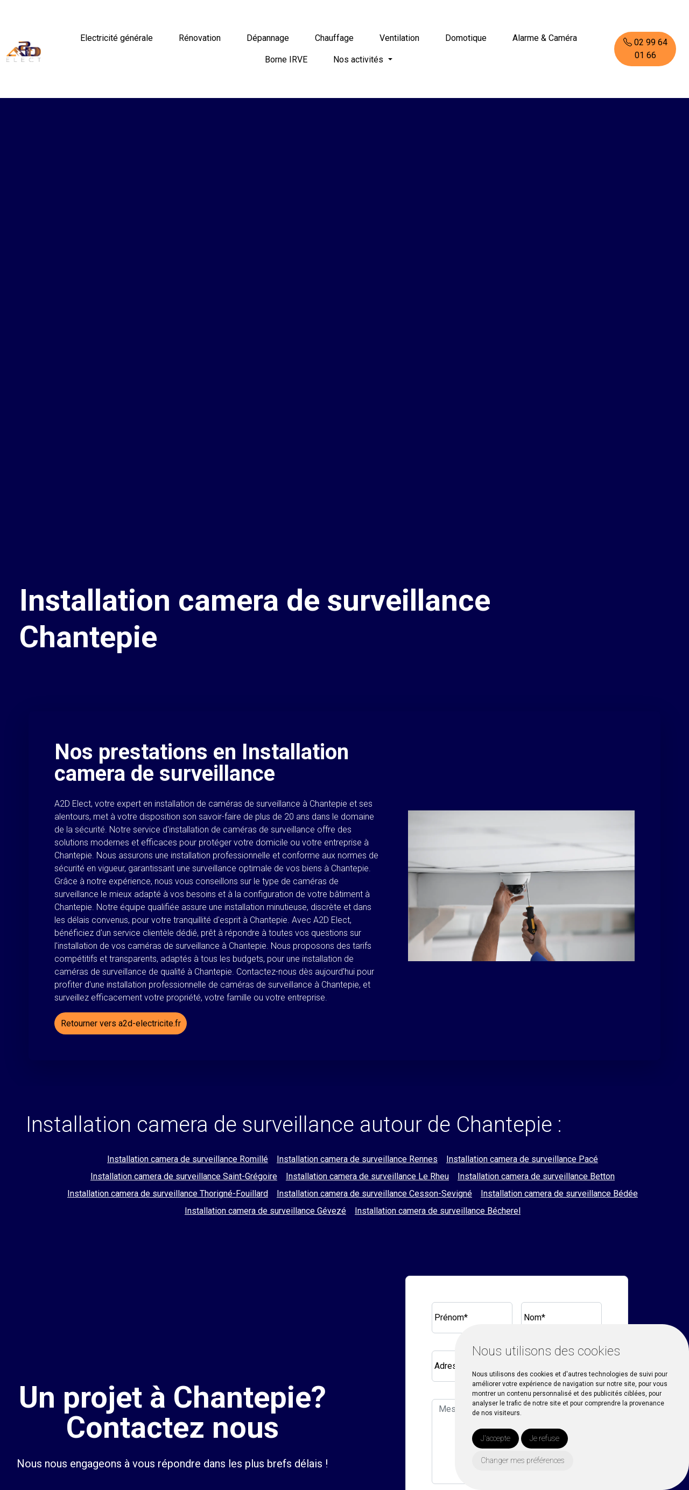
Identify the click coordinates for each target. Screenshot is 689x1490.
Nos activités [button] (359, 59)
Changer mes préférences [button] (523, 1460)
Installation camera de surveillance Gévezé (265, 1211)
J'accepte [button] (495, 1438)
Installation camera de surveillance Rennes (357, 1159)
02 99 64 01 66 (645, 48)
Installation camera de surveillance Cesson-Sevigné (374, 1193)
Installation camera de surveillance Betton (536, 1176)
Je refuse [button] (544, 1438)
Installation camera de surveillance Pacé (522, 1159)
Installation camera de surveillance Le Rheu (367, 1176)
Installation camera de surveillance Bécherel (438, 1211)
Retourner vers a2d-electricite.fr (121, 1023)
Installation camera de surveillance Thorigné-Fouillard (167, 1193)
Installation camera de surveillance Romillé (187, 1159)
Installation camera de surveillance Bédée (559, 1193)
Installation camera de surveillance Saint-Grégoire (183, 1176)
